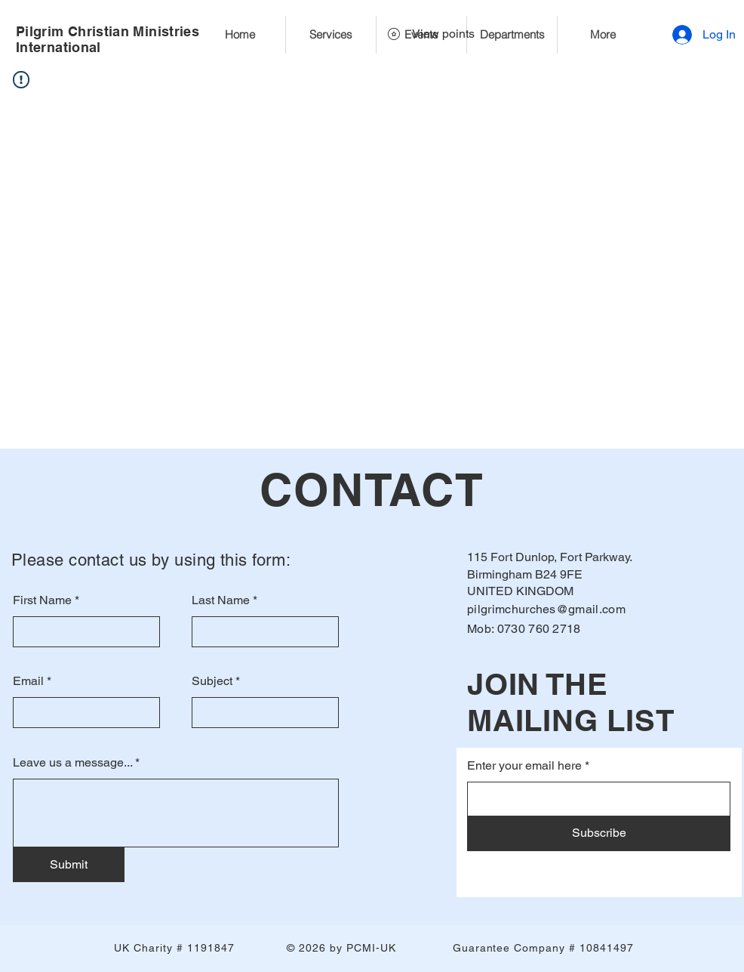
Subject (212, 681)
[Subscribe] (598, 833)
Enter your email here (524, 766)
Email (28, 681)
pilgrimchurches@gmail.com (546, 609)
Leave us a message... (72, 763)
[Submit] (69, 864)
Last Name (221, 600)
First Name (42, 600)
